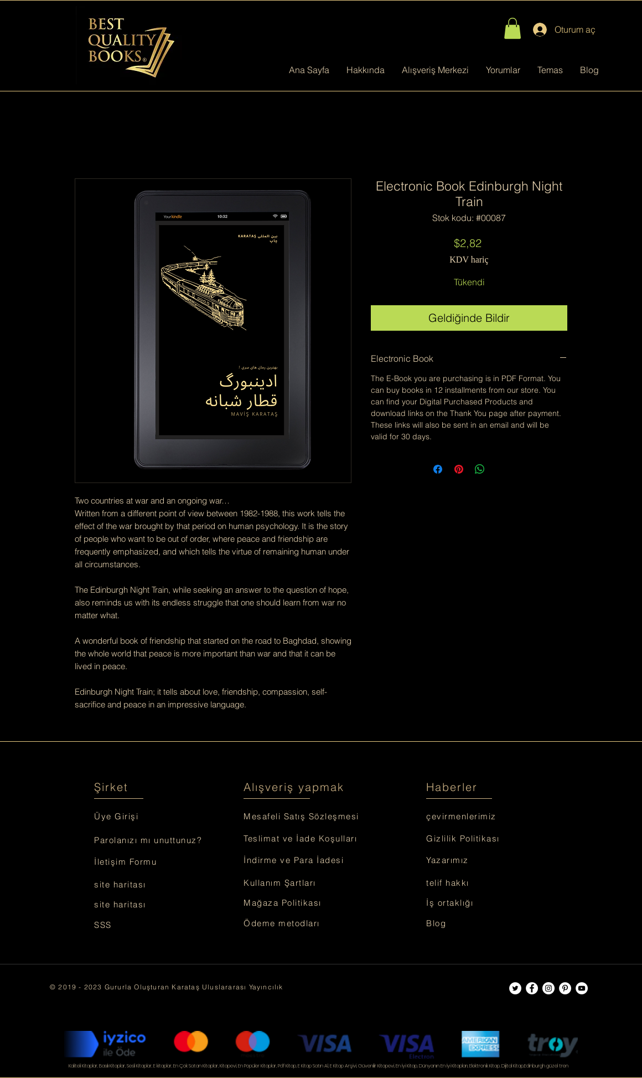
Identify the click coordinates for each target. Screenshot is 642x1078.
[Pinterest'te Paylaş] (458, 469)
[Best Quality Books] (515, 988)
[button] (512, 28)
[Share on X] (501, 469)
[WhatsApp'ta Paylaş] (479, 469)
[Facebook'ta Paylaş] (437, 469)
